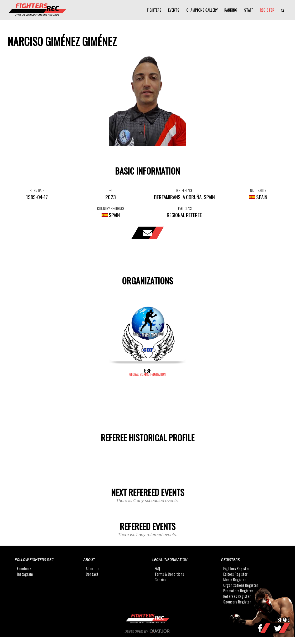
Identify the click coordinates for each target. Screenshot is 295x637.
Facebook (24, 568)
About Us (92, 568)
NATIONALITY (258, 190)
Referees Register (237, 596)
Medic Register (234, 579)
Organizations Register (240, 585)
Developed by (148, 631)
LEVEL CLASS (184, 208)
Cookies (160, 579)
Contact (92, 574)
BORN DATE (37, 190)
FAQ (157, 568)
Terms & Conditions (169, 574)
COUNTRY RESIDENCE (110, 208)
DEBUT (111, 190)
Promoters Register (238, 590)
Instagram (25, 574)
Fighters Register (236, 568)
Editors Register (235, 574)
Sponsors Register (237, 601)
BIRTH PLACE (184, 190)
